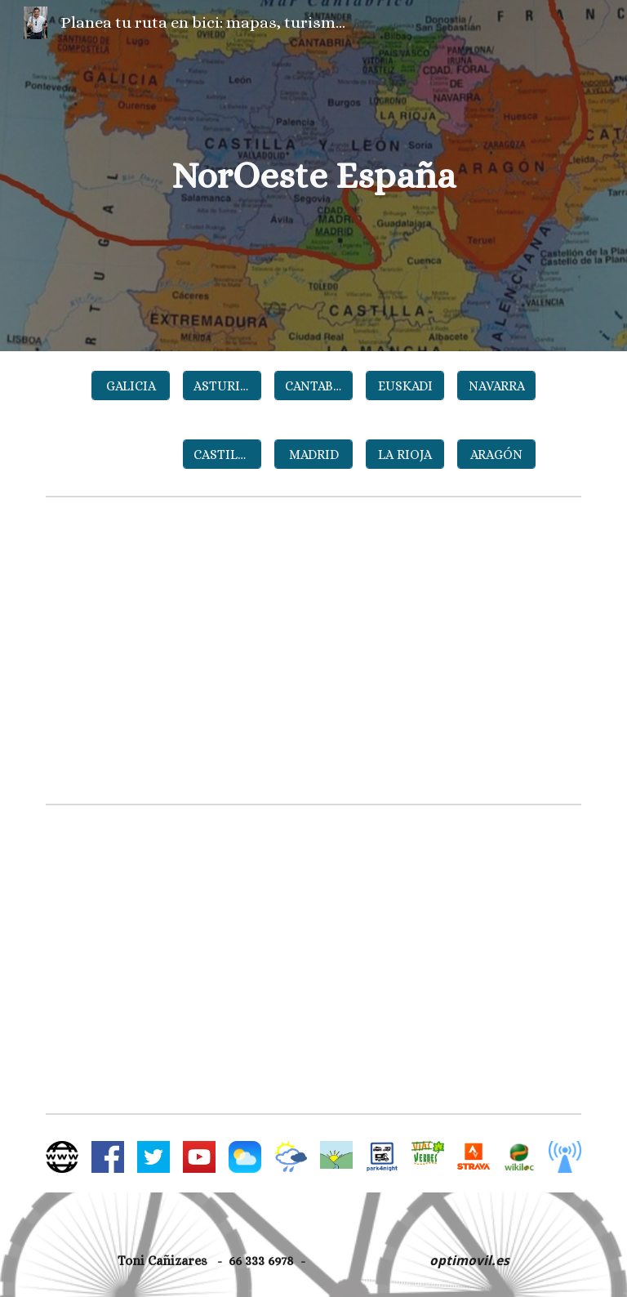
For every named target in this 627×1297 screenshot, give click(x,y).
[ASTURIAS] (222, 386)
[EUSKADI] (404, 386)
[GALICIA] (130, 386)
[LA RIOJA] (404, 454)
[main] (313, 176)
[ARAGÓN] (496, 454)
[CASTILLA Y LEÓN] (222, 454)
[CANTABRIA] (313, 386)
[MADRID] (313, 454)
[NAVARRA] (496, 386)
